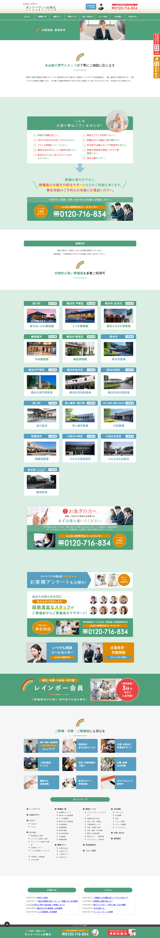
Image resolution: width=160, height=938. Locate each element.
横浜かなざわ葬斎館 (66, 821)
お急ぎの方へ (133, 16)
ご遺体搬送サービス (94, 824)
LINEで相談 (35, 860)
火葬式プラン (63, 851)
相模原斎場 (63, 839)
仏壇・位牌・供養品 (94, 821)
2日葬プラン (63, 857)
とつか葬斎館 (63, 818)
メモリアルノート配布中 (95, 839)
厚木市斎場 (63, 830)
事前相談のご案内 (37, 836)
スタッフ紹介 (102, 16)
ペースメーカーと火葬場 (103, 912)
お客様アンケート (37, 848)
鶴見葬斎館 (63, 827)
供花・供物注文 (87, 16)
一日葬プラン (63, 854)
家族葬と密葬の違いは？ (103, 901)
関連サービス (72, 16)
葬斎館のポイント (65, 812)
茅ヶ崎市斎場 (63, 833)
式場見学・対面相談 (38, 857)
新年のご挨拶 (42, 897)
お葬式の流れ (63, 848)
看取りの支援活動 (93, 833)
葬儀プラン (57, 16)
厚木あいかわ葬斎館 (66, 815)
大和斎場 (62, 836)
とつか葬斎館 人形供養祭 (47, 912)
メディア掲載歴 (120, 824)
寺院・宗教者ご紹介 (94, 827)
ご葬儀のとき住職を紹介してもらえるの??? (110, 897)
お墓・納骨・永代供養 (95, 830)
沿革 (116, 818)
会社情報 (118, 16)
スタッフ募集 (119, 821)
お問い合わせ (119, 833)
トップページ (34, 809)
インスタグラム (120, 827)
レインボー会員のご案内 (39, 839)
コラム (33, 827)
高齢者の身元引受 (93, 818)
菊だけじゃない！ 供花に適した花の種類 (109, 905)
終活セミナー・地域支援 (95, 836)
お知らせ (34, 824)
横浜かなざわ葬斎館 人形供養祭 (49, 908)
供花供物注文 (91, 845)
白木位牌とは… (99, 908)
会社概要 (118, 815)
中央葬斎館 (63, 824)
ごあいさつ (119, 812)
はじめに (27, 16)
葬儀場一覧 (42, 16)
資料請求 (117, 839)
